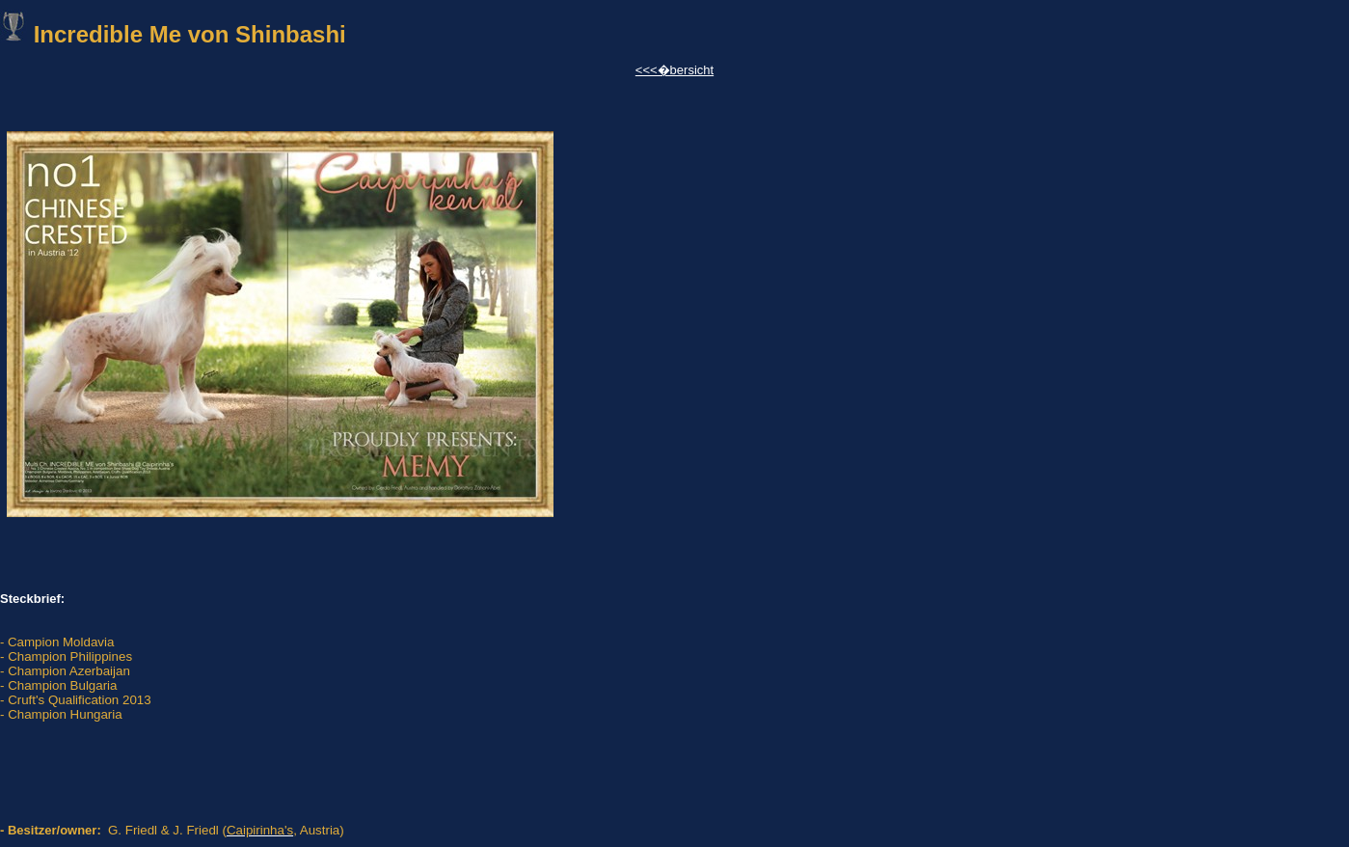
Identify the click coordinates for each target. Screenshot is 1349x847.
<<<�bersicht (674, 70)
